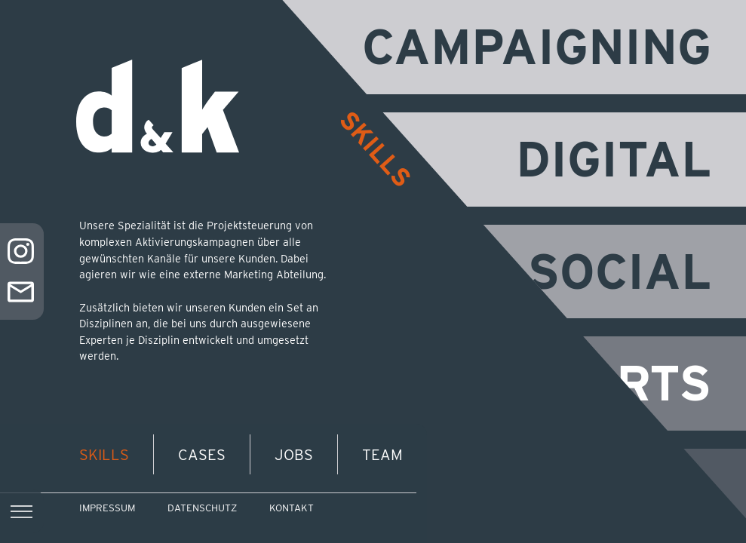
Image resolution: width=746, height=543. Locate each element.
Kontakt (291, 508)
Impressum (107, 508)
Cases (202, 455)
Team (382, 455)
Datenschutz (202, 508)
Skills (104, 455)
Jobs (294, 455)
